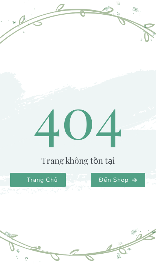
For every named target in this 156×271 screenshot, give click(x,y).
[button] (38, 180)
